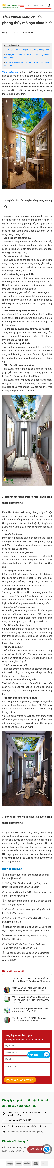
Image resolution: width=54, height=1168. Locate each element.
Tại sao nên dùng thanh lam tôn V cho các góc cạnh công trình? (30, 1010)
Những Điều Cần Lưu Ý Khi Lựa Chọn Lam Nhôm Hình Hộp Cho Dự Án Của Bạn (24, 885)
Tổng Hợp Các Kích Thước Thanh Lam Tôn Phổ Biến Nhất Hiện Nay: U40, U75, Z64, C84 (31, 1000)
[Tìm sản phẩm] (38, 5)
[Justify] (48, 5)
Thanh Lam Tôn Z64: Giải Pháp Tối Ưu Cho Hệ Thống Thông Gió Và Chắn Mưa (31, 979)
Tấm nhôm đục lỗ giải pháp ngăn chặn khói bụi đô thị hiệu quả (25, 876)
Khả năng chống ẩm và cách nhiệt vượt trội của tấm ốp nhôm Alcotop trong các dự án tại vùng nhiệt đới (25, 956)
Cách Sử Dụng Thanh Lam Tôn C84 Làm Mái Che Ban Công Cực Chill (29, 989)
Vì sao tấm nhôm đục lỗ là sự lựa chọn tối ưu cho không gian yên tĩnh (26, 902)
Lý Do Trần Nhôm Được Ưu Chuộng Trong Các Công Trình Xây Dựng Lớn (27, 894)
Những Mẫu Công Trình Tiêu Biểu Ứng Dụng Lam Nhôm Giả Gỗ (25, 920)
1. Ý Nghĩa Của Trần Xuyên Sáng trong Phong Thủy (27, 50)
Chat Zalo (33, 1054)
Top (22, 503)
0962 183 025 (35, 1149)
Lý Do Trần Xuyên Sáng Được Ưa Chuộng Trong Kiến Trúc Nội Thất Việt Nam (24, 946)
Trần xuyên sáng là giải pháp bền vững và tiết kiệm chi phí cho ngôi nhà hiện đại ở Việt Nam (26, 928)
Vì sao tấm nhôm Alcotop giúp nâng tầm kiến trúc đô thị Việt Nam (26, 911)
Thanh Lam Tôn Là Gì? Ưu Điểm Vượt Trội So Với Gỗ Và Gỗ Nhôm (30, 1019)
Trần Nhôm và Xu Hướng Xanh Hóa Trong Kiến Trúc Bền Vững (24, 937)
